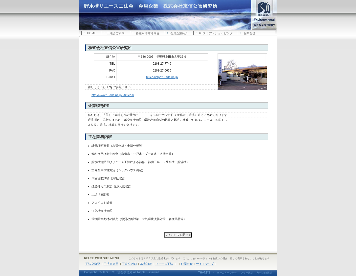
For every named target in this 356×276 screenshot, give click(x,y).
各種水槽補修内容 (147, 33)
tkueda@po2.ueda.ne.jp (162, 77)
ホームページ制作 (227, 272)
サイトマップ (205, 264)
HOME (91, 33)
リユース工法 (164, 264)
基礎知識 (146, 264)
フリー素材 (247, 272)
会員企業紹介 (179, 33)
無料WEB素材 (264, 272)
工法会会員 (111, 264)
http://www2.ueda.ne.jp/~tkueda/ (112, 95)
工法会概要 (92, 264)
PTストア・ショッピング (215, 33)
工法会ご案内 (116, 33)
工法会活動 (129, 264)
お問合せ (249, 33)
